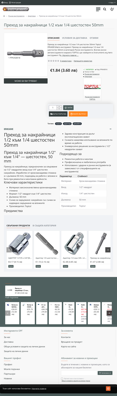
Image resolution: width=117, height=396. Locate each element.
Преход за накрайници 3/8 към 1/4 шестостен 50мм (102, 261)
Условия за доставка (74, 38)
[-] (59, 111)
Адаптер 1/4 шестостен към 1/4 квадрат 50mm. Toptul (47, 261)
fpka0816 (77, 126)
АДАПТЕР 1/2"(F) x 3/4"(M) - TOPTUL (20, 261)
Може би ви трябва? (26, 81)
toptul (58, 126)
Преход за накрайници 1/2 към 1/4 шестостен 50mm (22, 289)
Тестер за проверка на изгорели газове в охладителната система (15, 306)
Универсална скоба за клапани (96, 306)
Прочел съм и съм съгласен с (76, 380)
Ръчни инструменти (16, 16)
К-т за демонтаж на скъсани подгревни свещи (44, 306)
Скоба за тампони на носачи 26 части (83, 306)
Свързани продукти (18, 228)
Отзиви (94, 38)
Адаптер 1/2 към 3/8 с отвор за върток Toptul (74, 261)
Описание (54, 38)
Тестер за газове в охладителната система (30, 306)
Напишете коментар (83, 63)
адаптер (67, 126)
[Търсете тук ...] (104, 9)
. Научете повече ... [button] (93, 57)
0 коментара (66, 63)
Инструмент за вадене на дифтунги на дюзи (110, 306)
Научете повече (42, 388)
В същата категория (44, 228)
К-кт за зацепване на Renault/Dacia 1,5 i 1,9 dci (57, 306)
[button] (69, 110)
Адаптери (32, 16)
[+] (59, 108)
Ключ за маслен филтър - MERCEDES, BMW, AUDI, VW (71, 306)
